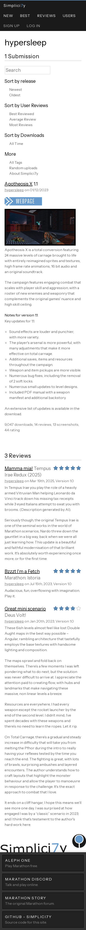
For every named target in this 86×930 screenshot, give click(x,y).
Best (25, 15)
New (8, 15)
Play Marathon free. (43, 863)
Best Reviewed (21, 113)
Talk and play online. (43, 881)
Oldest (14, 95)
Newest (15, 89)
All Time (16, 143)
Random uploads (23, 168)
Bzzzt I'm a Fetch (22, 571)
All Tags (15, 162)
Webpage (25, 201)
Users (69, 15)
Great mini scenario (25, 609)
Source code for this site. (43, 919)
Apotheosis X (19, 184)
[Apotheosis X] (40, 244)
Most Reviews (21, 124)
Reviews (46, 15)
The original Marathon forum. (43, 900)
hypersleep (26, 42)
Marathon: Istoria (22, 578)
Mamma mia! (19, 468)
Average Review (22, 119)
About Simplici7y (23, 173)
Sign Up (11, 25)
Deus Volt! (15, 615)
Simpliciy (14, 5)
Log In (33, 25)
